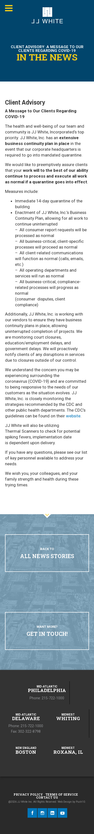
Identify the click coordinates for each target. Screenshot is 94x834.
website (73, 415)
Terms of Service (61, 794)
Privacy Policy (28, 794)
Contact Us (47, 797)
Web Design (65, 801)
